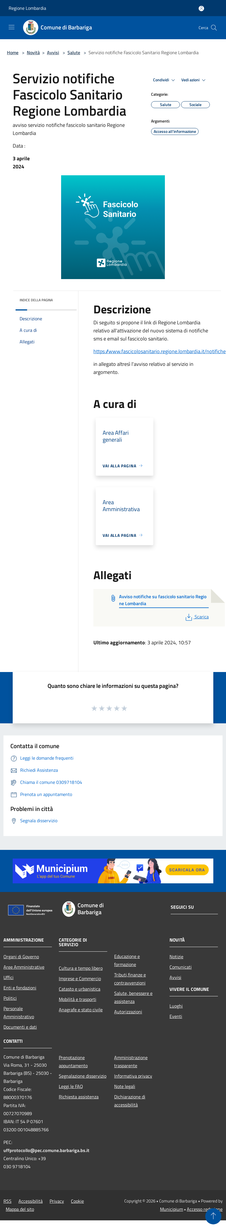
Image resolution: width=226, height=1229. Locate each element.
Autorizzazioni (128, 1011)
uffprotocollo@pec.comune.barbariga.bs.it (46, 1150)
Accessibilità (30, 1201)
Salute (73, 52)
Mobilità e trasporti (77, 999)
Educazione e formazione (127, 960)
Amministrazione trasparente (131, 1061)
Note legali (124, 1086)
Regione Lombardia (27, 8)
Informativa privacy (133, 1075)
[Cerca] (213, 27)
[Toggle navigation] (11, 27)
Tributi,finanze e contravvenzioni (130, 978)
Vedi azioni (194, 80)
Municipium (171, 1209)
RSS (7, 1201)
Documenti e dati (20, 1026)
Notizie (176, 956)
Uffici (8, 977)
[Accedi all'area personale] (201, 8)
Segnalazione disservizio (82, 1075)
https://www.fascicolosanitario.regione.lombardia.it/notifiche (159, 351)
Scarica (196, 616)
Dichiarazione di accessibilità (129, 1100)
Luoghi (176, 1005)
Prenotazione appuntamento (73, 1061)
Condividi (165, 80)
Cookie (77, 1201)
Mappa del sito (20, 1209)
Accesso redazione (205, 1209)
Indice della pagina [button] (36, 300)
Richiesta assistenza (79, 1096)
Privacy (57, 1201)
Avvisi (53, 52)
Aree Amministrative (23, 966)
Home (12, 52)
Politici (10, 998)
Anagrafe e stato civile (81, 1009)
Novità (33, 52)
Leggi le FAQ (71, 1086)
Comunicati (181, 966)
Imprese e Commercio (80, 978)
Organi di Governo (21, 956)
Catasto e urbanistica (79, 988)
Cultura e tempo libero (81, 968)
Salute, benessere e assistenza (133, 997)
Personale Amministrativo (18, 1012)
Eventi (176, 1016)
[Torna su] (213, 1216)
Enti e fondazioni (19, 987)
